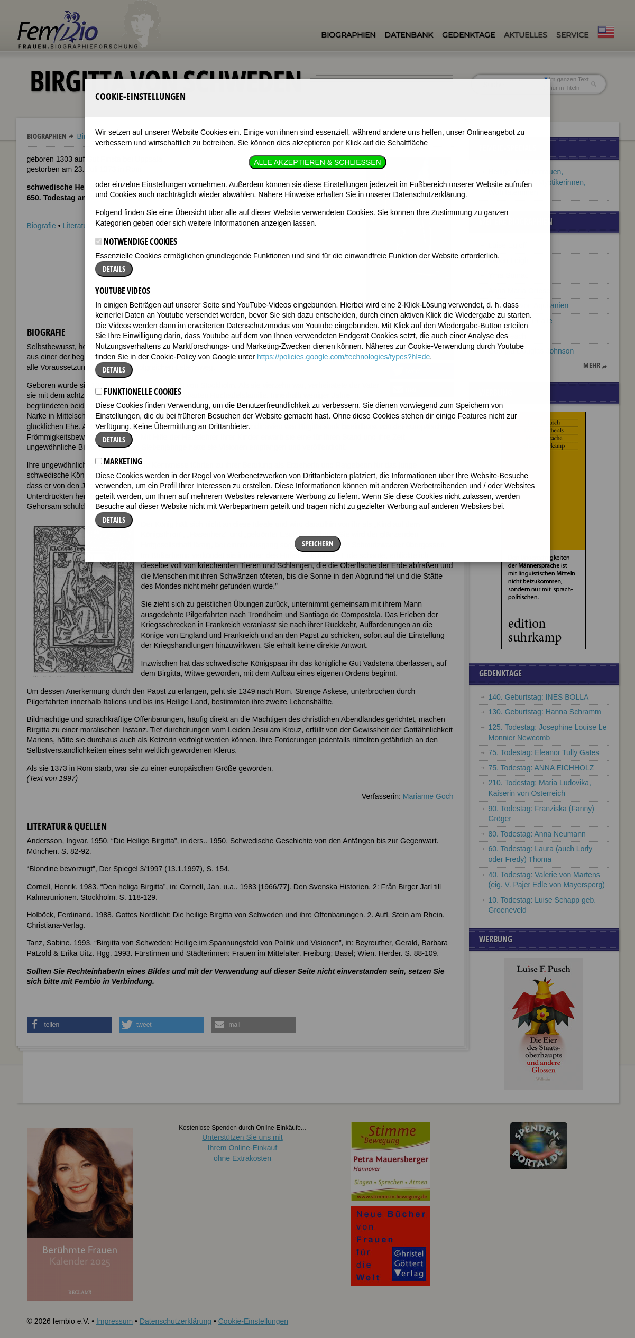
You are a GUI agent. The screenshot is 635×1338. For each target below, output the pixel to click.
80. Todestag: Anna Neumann (537, 834)
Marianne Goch (428, 796)
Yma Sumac (509, 275)
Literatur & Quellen (93, 225)
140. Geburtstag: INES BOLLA (539, 697)
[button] (422, 352)
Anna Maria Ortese (520, 290)
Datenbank (408, 35)
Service (572, 35)
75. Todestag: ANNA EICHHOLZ (541, 768)
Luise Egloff (508, 245)
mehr (591, 365)
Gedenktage (468, 35)
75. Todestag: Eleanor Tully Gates (544, 752)
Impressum (114, 1321)
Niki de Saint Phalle (521, 321)
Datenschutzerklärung (175, 1321)
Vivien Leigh (509, 260)
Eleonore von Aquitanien (529, 305)
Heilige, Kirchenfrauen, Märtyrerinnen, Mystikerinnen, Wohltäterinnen (537, 182)
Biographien (348, 35)
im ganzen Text (565, 79)
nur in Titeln (561, 88)
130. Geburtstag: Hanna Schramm (545, 712)
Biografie (41, 225)
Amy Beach (508, 336)
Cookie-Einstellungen (253, 1321)
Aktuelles (525, 35)
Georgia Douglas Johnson (531, 351)
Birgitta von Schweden (113, 136)
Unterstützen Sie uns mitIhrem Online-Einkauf (242, 1147)
